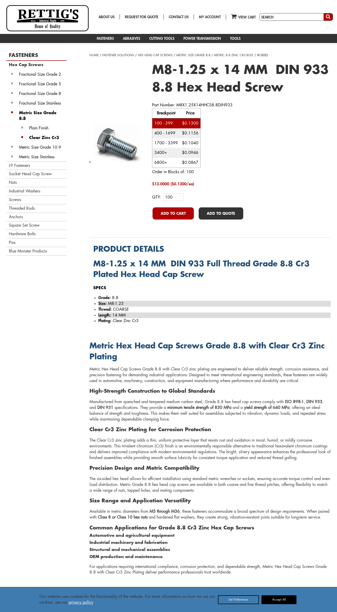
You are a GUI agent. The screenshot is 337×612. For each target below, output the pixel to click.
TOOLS (235, 38)
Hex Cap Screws (26, 65)
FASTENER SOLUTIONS (118, 55)
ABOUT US (107, 17)
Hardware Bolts (22, 234)
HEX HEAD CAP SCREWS (155, 55)
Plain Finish (38, 128)
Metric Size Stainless (36, 157)
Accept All (279, 599)
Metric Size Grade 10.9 (40, 147)
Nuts (13, 183)
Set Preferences (238, 599)
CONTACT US (179, 17)
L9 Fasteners (19, 166)
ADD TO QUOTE (221, 213)
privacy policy (81, 602)
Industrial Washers (24, 191)
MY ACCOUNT (210, 17)
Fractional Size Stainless (40, 103)
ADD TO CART (173, 213)
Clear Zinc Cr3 (44, 138)
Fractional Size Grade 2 (40, 74)
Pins (12, 243)
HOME (94, 55)
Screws (15, 200)
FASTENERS (105, 38)
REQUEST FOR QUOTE (141, 17)
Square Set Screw (24, 225)
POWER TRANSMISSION (202, 38)
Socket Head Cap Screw (30, 174)
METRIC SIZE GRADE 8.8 (193, 55)
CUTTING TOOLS (161, 38)
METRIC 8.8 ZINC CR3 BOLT (233, 55)
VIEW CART (243, 16)
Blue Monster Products (28, 251)
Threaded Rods (22, 208)
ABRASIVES (131, 38)
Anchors (16, 217)
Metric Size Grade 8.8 (38, 116)
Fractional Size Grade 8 (40, 94)
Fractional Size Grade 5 (40, 84)
